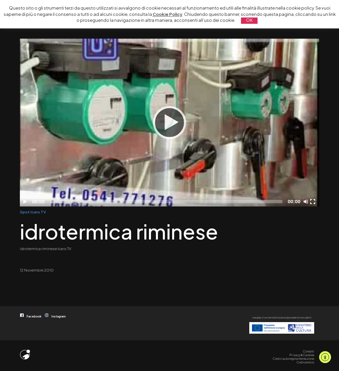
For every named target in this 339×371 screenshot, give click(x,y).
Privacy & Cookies (301, 355)
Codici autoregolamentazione (293, 358)
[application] (169, 122)
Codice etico (305, 362)
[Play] (169, 122)
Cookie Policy (167, 14)
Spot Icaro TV (33, 211)
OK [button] (249, 20)
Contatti (308, 351)
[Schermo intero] (313, 201)
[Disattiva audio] (307, 201)
